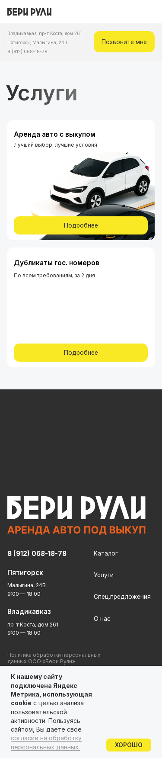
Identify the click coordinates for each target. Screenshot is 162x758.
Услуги (104, 575)
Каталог (106, 553)
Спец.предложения (122, 596)
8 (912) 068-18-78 (27, 51)
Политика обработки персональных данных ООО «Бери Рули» (54, 658)
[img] (149, 12)
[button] (124, 41)
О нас (102, 618)
